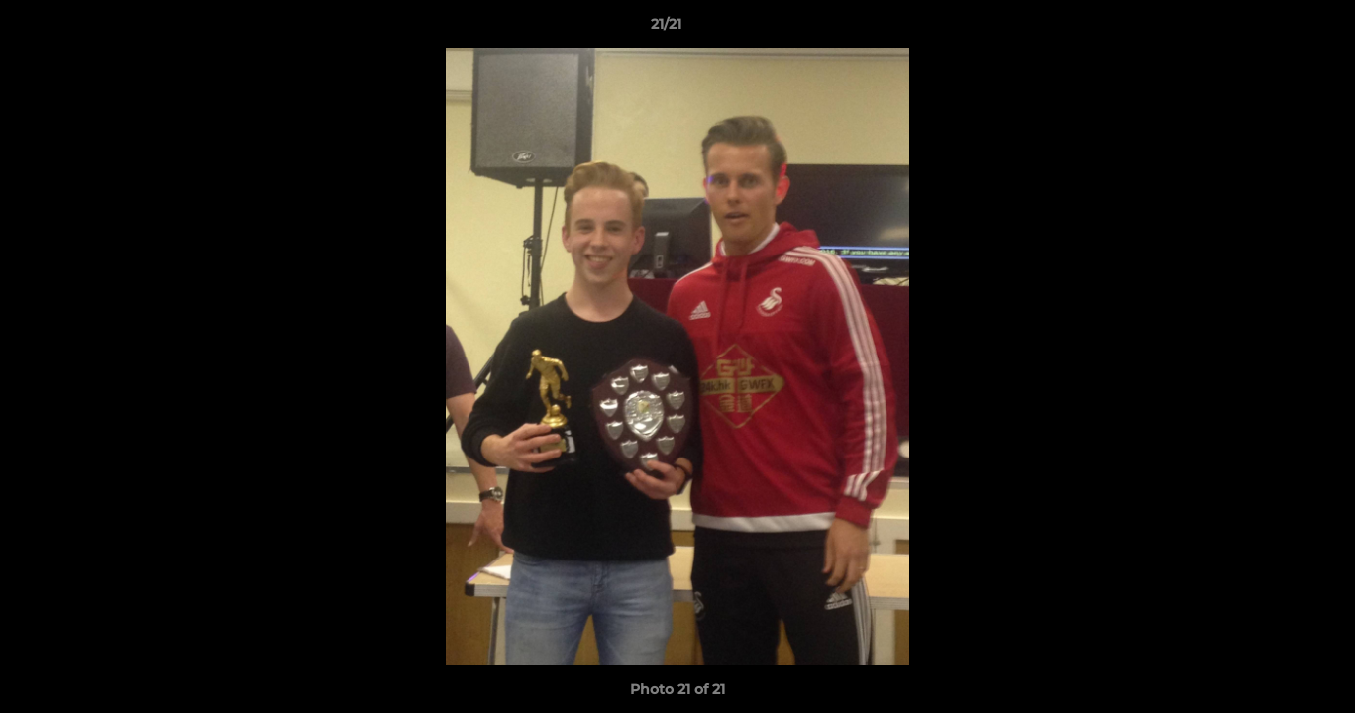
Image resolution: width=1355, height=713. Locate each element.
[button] (1272, 29)
